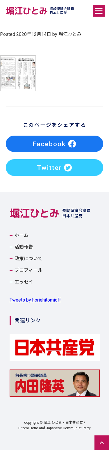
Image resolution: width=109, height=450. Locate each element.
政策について (28, 258)
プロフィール (28, 270)
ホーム (21, 235)
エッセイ (24, 282)
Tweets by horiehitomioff (35, 300)
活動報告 (24, 247)
